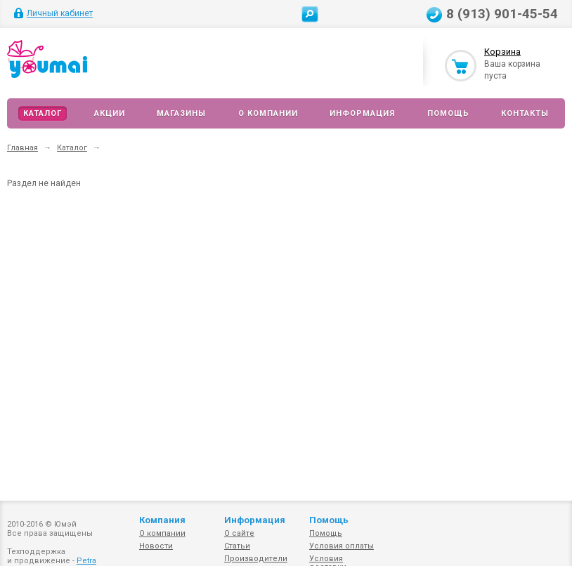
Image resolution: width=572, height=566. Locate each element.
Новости (156, 546)
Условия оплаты (341, 546)
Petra (86, 560)
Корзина (502, 51)
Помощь (448, 113)
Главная (22, 147)
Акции (109, 113)
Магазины (181, 113)
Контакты (525, 113)
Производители (255, 558)
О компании (268, 113)
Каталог (42, 113)
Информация (362, 113)
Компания (162, 520)
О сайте (239, 533)
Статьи (237, 546)
